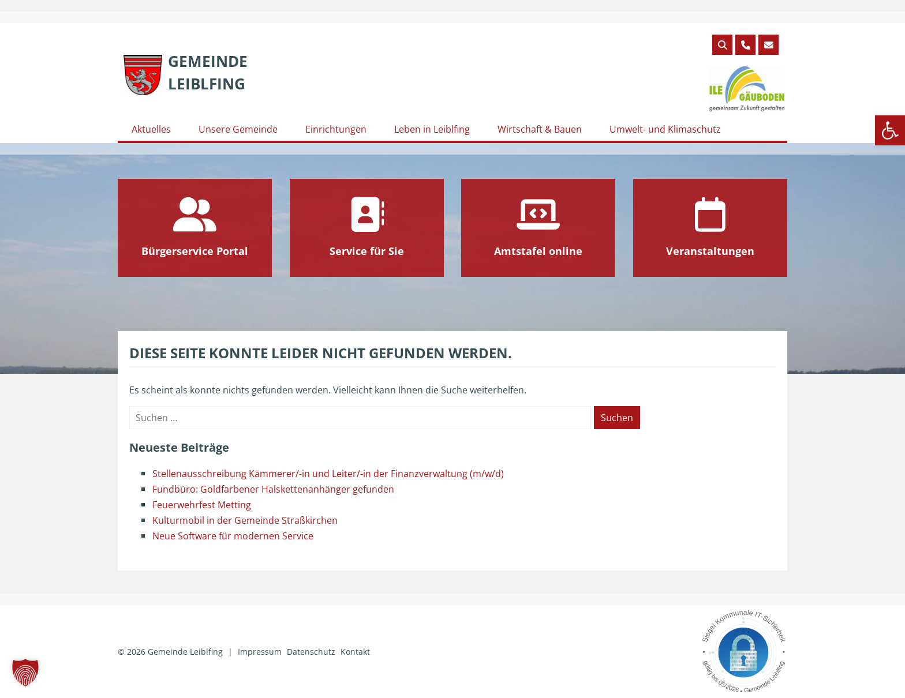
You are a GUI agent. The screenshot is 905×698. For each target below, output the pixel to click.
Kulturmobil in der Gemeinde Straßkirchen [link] (245, 520)
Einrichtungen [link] (336, 129)
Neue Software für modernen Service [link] (232, 536)
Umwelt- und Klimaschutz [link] (665, 129)
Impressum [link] (260, 651)
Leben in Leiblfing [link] (432, 129)
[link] (890, 130)
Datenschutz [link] (311, 651)
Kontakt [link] (355, 651)
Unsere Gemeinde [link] (238, 129)
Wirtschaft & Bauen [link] (540, 129)
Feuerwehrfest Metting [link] (201, 504)
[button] (25, 672)
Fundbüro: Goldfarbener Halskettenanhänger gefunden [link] (273, 489)
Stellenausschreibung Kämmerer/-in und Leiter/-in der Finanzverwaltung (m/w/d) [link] (328, 473)
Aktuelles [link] (151, 129)
